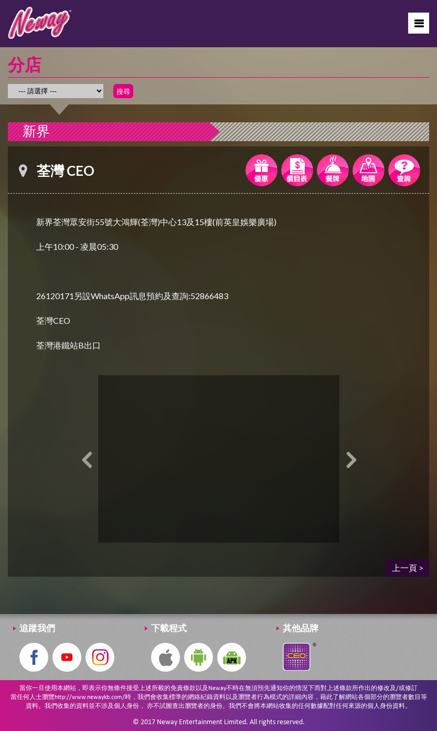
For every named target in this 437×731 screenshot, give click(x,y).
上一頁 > (407, 568)
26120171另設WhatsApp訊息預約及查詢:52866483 (132, 296)
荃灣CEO (53, 320)
